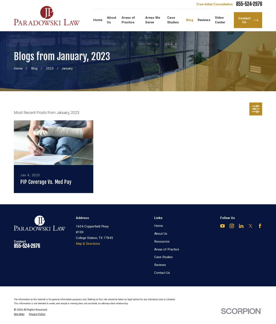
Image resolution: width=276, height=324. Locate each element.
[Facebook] (260, 226)
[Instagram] (232, 226)
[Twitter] (250, 226)
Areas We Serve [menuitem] (152, 20)
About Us (160, 234)
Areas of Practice (166, 249)
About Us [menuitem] (111, 20)
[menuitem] (19, 314)
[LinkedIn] (241, 226)
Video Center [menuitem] (220, 20)
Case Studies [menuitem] (173, 20)
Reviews (160, 265)
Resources (162, 241)
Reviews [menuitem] (204, 20)
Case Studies (163, 257)
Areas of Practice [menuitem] (128, 20)
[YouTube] (222, 226)
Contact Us (162, 273)
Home (158, 226)
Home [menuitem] (97, 20)
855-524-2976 (249, 4)
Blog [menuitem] (189, 20)
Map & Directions (88, 244)
